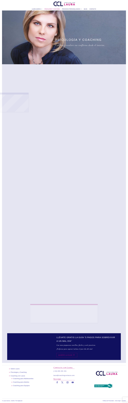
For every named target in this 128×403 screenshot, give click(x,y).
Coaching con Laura (18, 376)
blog (85, 8)
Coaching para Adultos (21, 382)
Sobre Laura (15, 369)
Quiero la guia (65, 355)
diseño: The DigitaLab (16, 400)
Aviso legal (117, 400)
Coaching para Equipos (21, 385)
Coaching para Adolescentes (23, 378)
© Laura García (6, 400)
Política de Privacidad (108, 400)
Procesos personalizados (71, 8)
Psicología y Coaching (52, 8)
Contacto (92, 8)
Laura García (36, 8)
